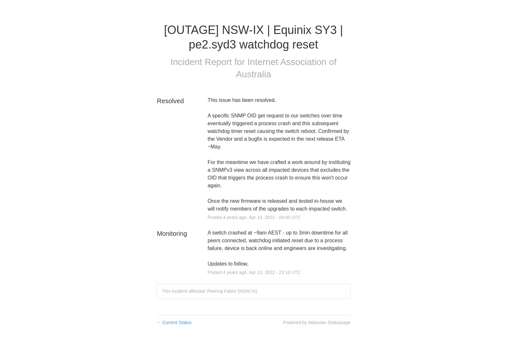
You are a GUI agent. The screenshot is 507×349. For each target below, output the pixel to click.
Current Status (173, 322)
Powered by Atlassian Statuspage (317, 322)
